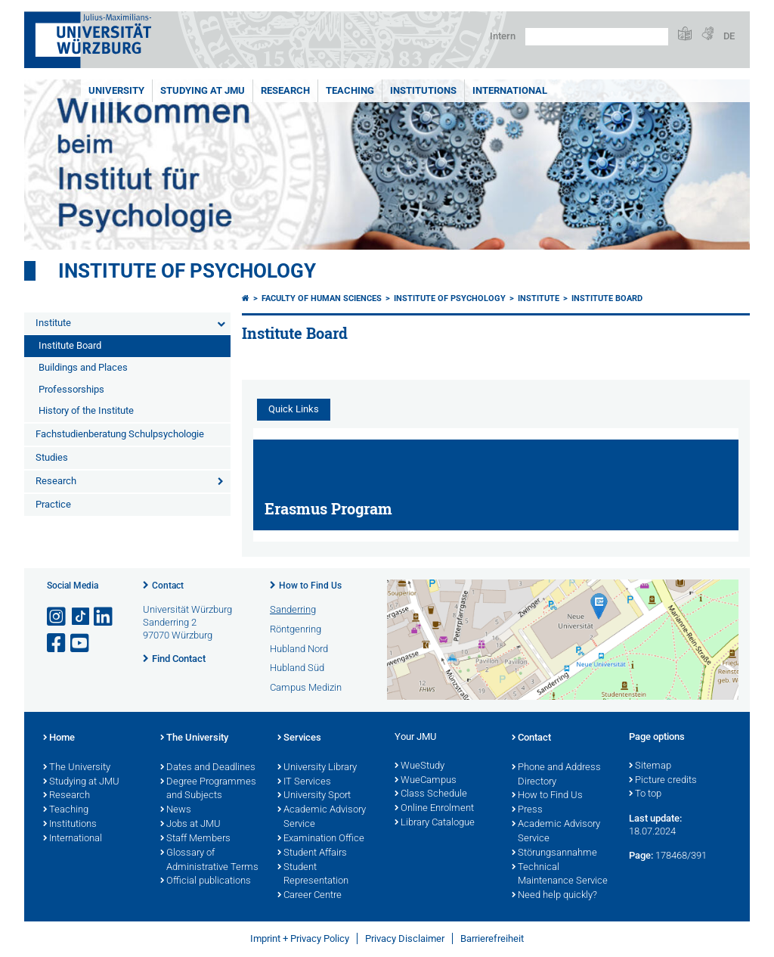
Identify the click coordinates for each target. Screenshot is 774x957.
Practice (53, 504)
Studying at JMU (81, 782)
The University (76, 768)
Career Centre (309, 896)
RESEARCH (285, 90)
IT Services (304, 782)
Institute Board (70, 345)
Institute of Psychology (187, 270)
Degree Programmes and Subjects (208, 789)
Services (299, 738)
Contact (168, 585)
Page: (641, 855)
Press (527, 810)
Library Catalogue (435, 823)
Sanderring (293, 609)
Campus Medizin (306, 687)
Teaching (350, 90)
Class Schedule (431, 794)
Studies (52, 457)
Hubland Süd (297, 667)
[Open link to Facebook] (57, 643)
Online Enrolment (434, 809)
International (509, 90)
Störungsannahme (554, 853)
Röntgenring (295, 629)
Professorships (71, 389)
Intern (502, 36)
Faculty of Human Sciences (322, 298)
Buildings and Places (83, 367)
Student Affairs (312, 853)
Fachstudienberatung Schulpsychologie (120, 434)
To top (645, 794)
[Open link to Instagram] (57, 617)
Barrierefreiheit (492, 938)
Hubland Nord (299, 648)
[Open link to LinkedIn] (104, 617)
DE (729, 36)
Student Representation (312, 875)
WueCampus (426, 781)
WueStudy (419, 766)
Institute (53, 322)
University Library (317, 768)
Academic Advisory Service (321, 817)
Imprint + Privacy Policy (299, 938)
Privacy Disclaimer (404, 938)
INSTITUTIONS (423, 90)
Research (56, 480)
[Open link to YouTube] (80, 643)
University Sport (314, 796)
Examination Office (320, 839)
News (175, 810)
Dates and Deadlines (207, 768)
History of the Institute (86, 410)
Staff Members (195, 839)
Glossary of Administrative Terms (209, 861)
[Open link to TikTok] (80, 617)
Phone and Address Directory (556, 775)
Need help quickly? (554, 896)
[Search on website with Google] (596, 36)
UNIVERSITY (116, 90)
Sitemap (650, 766)
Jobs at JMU (190, 824)
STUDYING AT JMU (202, 90)
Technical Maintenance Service (560, 875)
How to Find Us (310, 585)
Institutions (70, 824)
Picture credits (663, 781)
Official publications (205, 881)
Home (59, 738)
